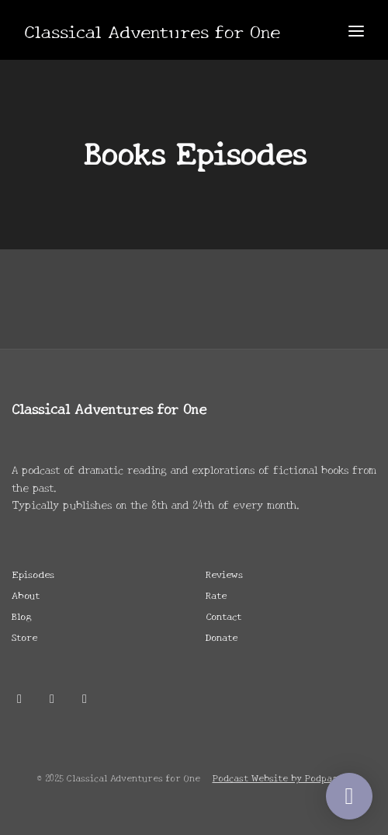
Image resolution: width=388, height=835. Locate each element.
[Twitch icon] (84, 697)
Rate (216, 594)
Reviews (224, 573)
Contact (223, 615)
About (26, 594)
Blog (22, 615)
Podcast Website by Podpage (278, 777)
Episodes (33, 573)
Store (24, 636)
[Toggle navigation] (356, 29)
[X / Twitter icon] (19, 697)
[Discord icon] (52, 697)
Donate (221, 636)
